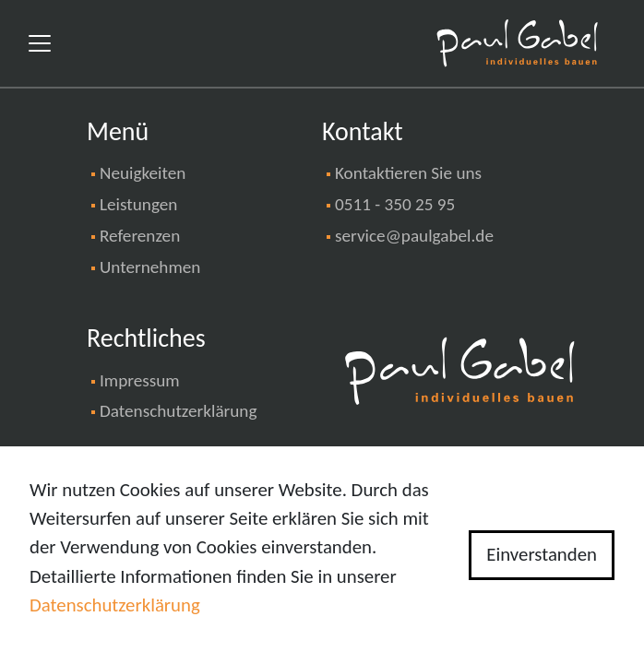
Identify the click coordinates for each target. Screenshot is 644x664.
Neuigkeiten (142, 173)
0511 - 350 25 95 (395, 204)
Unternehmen (150, 267)
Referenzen (140, 235)
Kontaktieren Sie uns (408, 173)
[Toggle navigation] (40, 43)
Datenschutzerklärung (178, 410)
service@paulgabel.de (414, 235)
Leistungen (138, 204)
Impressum (140, 380)
